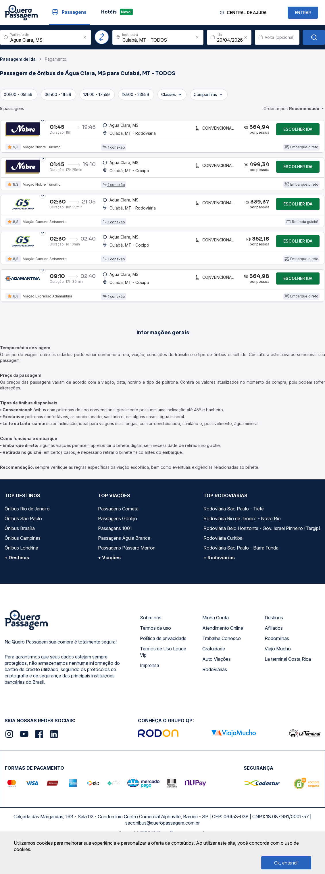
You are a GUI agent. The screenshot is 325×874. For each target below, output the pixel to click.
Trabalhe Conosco (221, 667)
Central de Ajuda (246, 12)
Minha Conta (215, 647)
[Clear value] (245, 37)
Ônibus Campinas (23, 567)
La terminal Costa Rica (288, 688)
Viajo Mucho (278, 678)
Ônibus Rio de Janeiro (27, 538)
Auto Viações (216, 688)
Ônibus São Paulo (23, 547)
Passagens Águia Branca (124, 567)
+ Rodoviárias (219, 586)
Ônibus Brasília (20, 557)
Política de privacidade (163, 667)
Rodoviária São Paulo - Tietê (233, 538)
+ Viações (109, 586)
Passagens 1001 (115, 557)
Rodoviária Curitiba (223, 567)
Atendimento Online (222, 657)
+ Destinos (17, 586)
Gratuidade (213, 678)
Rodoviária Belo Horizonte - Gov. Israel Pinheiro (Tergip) (261, 557)
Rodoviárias (214, 698)
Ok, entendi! (286, 863)
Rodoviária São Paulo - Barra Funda (240, 577)
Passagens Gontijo (117, 547)
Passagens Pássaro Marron (126, 577)
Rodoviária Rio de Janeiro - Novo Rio (242, 547)
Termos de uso (155, 657)
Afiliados (274, 657)
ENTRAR (303, 12)
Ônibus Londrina (21, 577)
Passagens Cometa (118, 538)
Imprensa (149, 694)
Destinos (274, 647)
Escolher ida (297, 132)
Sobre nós (150, 647)
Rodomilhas (277, 667)
